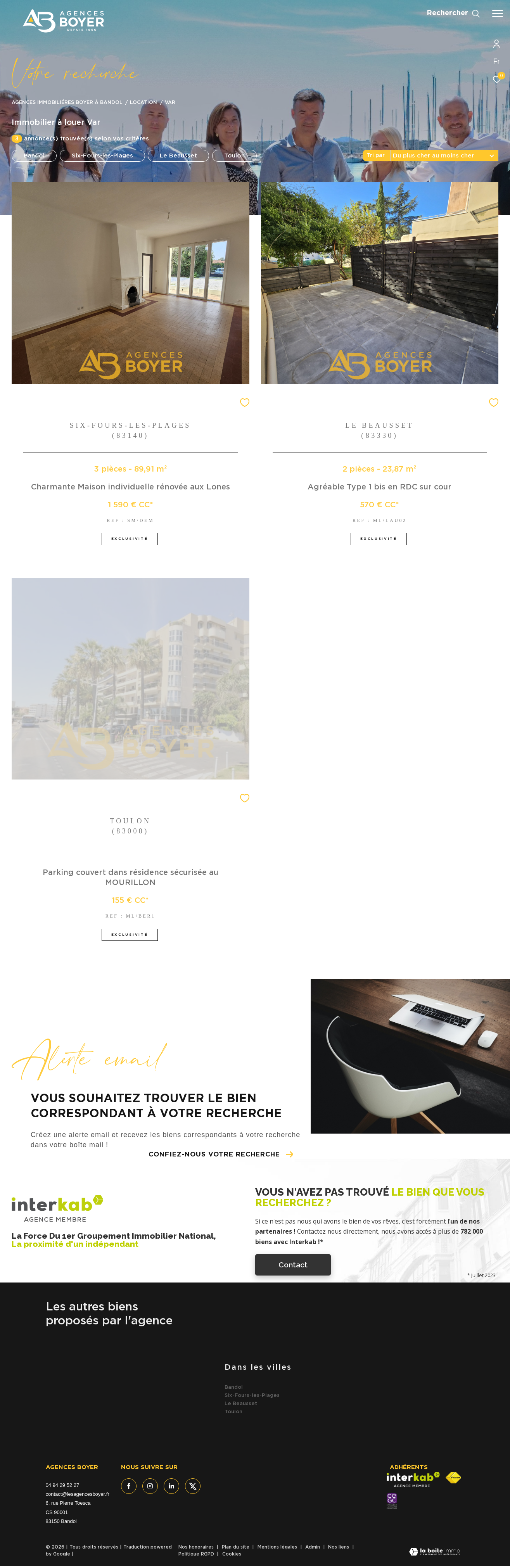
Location (143, 102)
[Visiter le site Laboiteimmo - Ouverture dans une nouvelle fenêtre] (435, 1552)
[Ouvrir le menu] (497, 13)
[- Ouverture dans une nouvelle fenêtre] (392, 1501)
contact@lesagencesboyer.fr (77, 1494)
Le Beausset (178, 156)
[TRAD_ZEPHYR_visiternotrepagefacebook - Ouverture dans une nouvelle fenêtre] (129, 1486)
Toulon (234, 156)
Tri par (376, 155)
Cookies (231, 1554)
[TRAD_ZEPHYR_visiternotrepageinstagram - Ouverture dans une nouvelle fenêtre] (150, 1486)
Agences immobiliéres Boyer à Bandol (67, 102)
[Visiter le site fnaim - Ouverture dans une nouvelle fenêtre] (453, 1477)
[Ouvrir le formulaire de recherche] (453, 13)
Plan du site (236, 1547)
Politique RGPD (196, 1554)
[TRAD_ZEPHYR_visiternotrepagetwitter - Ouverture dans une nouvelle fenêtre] (193, 1486)
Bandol (34, 156)
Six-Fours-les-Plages (102, 156)
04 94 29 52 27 (63, 1485)
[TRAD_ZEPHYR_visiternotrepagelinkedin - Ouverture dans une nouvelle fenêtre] (171, 1486)
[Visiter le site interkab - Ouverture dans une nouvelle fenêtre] (413, 1479)
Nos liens (339, 1547)
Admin (313, 1547)
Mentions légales (278, 1547)
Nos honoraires (196, 1547)
